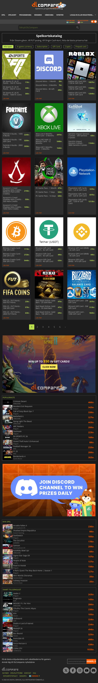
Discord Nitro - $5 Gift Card (45, 90)
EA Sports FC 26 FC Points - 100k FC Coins (12, 94)
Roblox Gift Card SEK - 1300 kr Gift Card (77, 94)
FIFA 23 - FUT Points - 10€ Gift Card (12, 307)
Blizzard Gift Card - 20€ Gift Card (78, 301)
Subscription (42, 46)
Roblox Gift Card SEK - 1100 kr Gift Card (77, 82)
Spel (3, 15)
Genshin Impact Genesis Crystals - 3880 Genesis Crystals (77, 143)
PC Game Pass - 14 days (46, 196)
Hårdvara (49, 15)
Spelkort (12, 15)
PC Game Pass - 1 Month (46, 188)
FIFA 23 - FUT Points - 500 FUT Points (12, 301)
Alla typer (8, 46)
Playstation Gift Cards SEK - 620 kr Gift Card (77, 195)
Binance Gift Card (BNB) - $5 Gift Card (78, 255)
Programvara (25, 15)
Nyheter (59, 15)
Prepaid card (80, 46)
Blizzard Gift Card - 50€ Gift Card (78, 307)
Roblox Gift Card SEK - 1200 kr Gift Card (77, 88)
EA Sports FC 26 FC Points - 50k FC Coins (12, 88)
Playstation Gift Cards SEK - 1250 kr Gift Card (77, 201)
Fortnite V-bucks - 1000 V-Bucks (13, 135)
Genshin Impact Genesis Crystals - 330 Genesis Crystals (78, 135)
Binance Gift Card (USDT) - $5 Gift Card (44, 255)
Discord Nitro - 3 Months (46, 85)
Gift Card (56, 46)
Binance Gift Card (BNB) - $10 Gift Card (77, 260)
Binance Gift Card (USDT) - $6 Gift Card (44, 260)
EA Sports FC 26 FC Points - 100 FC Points (12, 82)
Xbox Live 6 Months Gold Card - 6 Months (45, 135)
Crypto (68, 46)
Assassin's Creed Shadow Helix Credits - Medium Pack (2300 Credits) (12, 191)
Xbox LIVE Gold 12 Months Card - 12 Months (43, 141)
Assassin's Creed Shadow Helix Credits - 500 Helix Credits (12, 199)
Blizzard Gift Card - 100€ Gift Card (76, 313)
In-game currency (24, 46)
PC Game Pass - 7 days (45, 192)
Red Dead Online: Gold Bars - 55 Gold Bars (45, 307)
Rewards (38, 15)
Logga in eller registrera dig (82, 15)
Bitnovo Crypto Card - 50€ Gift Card (12, 260)
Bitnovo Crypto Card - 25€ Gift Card (12, 255)
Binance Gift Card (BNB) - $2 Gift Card (78, 249)
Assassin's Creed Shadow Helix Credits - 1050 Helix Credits (12, 207)
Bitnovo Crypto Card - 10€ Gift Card (12, 249)
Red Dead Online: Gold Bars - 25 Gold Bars (45, 301)
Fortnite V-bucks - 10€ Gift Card (12, 140)
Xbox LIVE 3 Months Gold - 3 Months (44, 148)
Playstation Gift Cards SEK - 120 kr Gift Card (77, 189)
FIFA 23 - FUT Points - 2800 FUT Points (12, 313)
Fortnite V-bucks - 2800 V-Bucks (13, 146)
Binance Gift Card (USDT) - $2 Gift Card (44, 249)
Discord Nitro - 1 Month (46, 81)
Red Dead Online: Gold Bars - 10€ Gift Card (45, 313)
